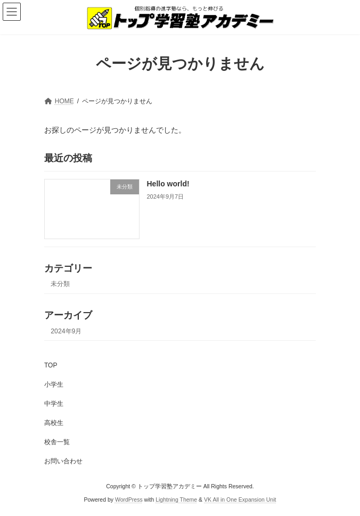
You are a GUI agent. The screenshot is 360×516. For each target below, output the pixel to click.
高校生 (53, 423)
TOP (50, 365)
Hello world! (168, 183)
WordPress (129, 499)
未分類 (60, 284)
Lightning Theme (176, 499)
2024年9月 (66, 330)
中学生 (53, 403)
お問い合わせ (63, 461)
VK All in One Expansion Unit (240, 499)
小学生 (53, 384)
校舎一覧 (57, 442)
